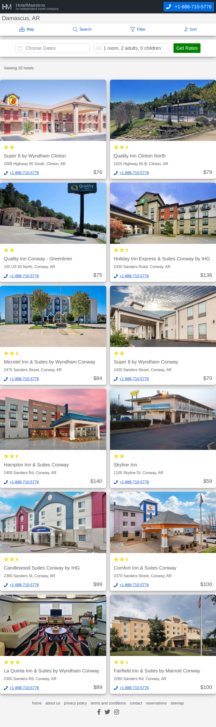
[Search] (82, 29)
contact (136, 703)
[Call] (188, 6)
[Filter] (137, 29)
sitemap (177, 703)
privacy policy (75, 703)
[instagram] (116, 712)
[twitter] (107, 712)
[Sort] (190, 29)
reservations (156, 703)
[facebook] (99, 712)
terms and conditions (108, 703)
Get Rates (187, 48)
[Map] (27, 29)
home (37, 703)
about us (53, 703)
